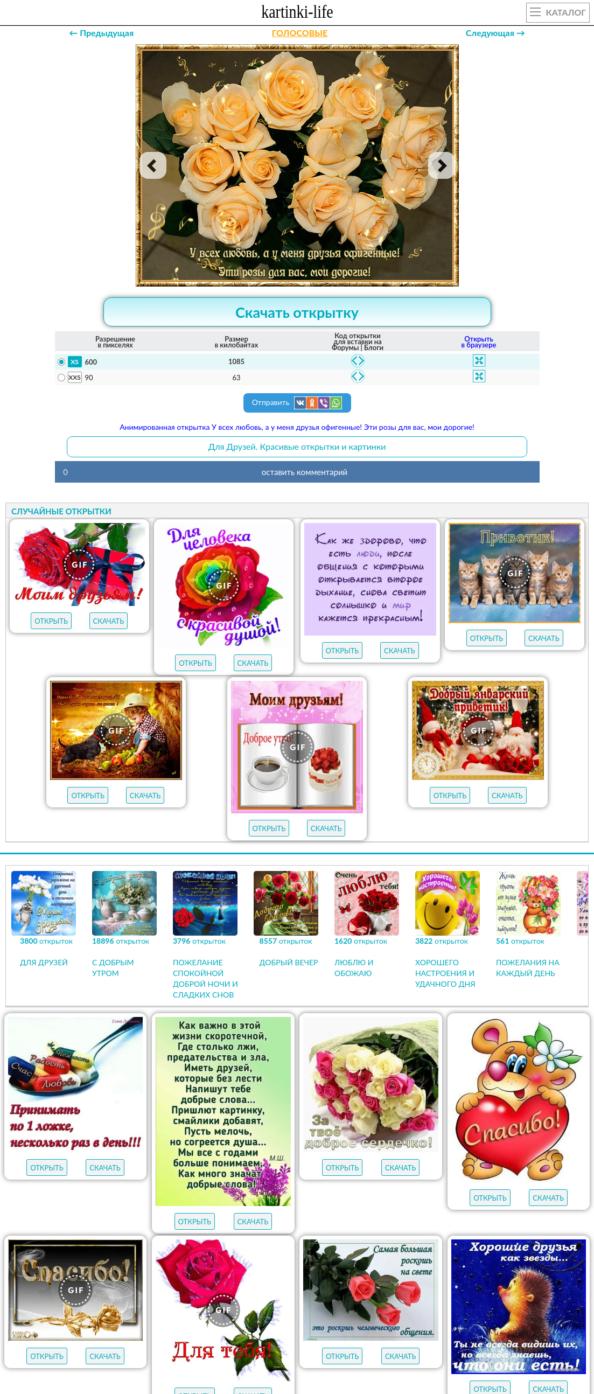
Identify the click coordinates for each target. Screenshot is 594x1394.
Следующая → (495, 32)
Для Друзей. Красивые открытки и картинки (297, 446)
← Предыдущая (101, 32)
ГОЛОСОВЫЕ (299, 32)
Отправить (297, 402)
